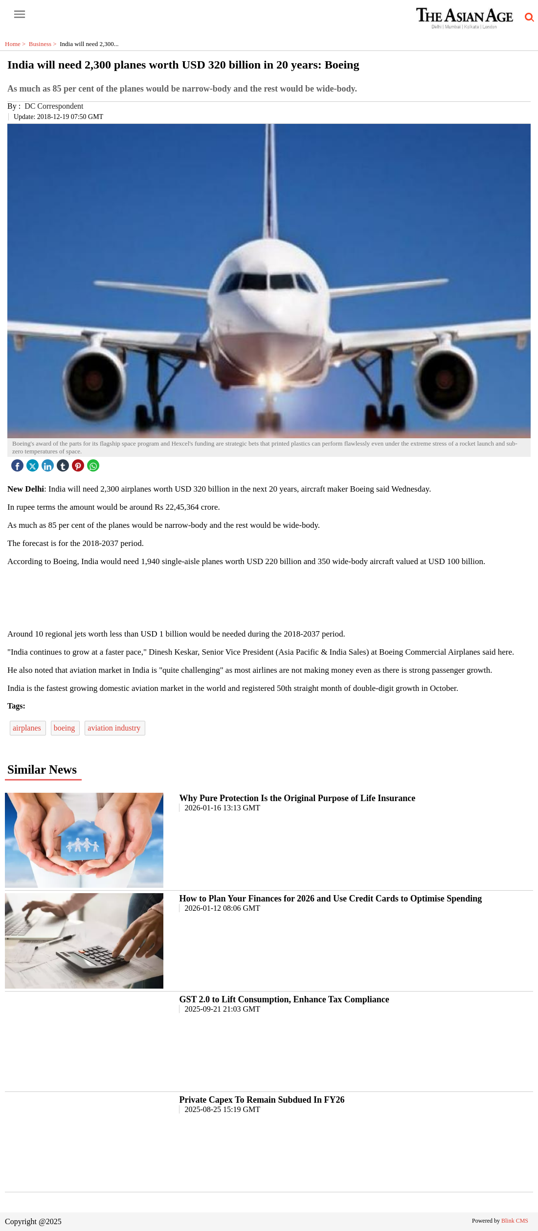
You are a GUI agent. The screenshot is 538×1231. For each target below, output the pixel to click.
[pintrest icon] (79, 463)
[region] (269, 597)
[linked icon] (49, 463)
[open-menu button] (19, 14)
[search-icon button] (528, 17)
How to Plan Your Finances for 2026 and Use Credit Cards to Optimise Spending (330, 898)
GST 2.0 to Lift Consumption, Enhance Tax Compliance (284, 999)
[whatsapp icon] (94, 463)
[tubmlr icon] (64, 463)
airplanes (28, 728)
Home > (17, 43)
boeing (65, 728)
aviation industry (115, 728)
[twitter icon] (34, 463)
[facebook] (18, 463)
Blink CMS (514, 1220)
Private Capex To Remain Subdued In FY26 (261, 1100)
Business (44, 43)
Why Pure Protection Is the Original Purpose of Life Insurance (297, 798)
